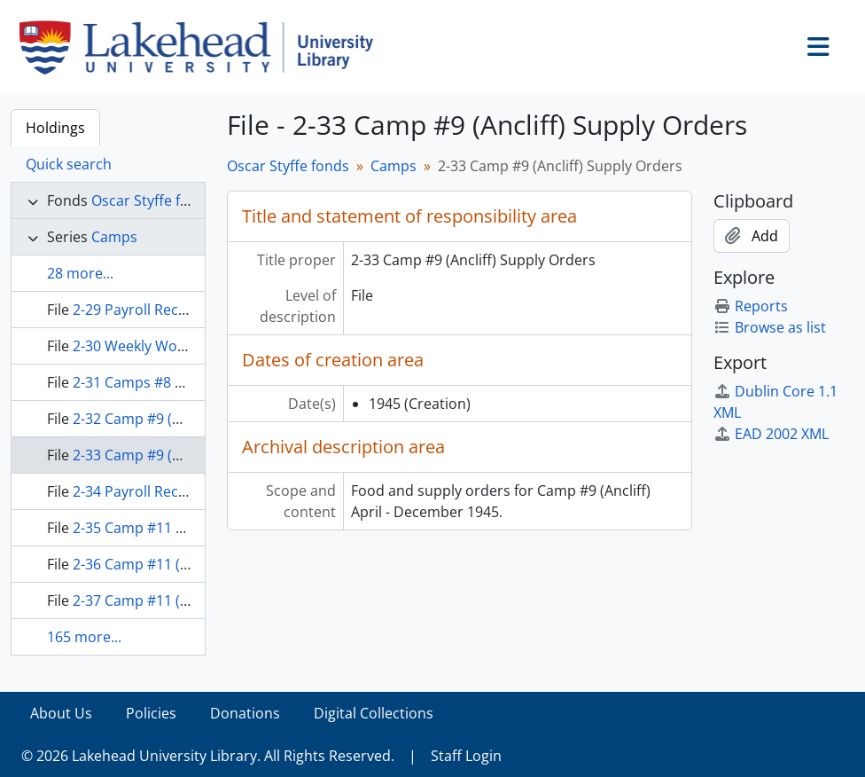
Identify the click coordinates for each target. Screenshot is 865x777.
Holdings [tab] (55, 127)
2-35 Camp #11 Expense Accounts (185, 528)
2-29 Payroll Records (141, 309)
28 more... (80, 273)
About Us (61, 713)
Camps (114, 237)
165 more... (84, 637)
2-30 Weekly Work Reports (160, 346)
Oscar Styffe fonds (152, 200)
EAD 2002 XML (771, 433)
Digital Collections (373, 713)
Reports (750, 306)
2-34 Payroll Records (141, 491)
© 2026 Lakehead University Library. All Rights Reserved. (207, 755)
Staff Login (466, 755)
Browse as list (769, 327)
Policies (151, 713)
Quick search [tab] (69, 164)
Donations (245, 713)
